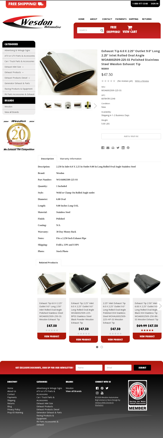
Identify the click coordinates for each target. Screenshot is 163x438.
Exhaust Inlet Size (14, 66)
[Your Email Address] (118, 368)
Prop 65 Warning (15, 412)
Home (10, 388)
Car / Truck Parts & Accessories (19, 61)
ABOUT (93, 19)
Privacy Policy (13, 409)
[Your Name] (89, 368)
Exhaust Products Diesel (17, 77)
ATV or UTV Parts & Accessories (20, 55)
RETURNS (147, 19)
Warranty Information (70, 158)
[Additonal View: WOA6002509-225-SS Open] (88, 105)
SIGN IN (154, 3)
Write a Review (142, 81)
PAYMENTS (121, 19)
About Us (11, 391)
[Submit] (142, 368)
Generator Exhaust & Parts (17, 83)
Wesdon (8, 106)
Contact (11, 394)
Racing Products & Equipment (19, 88)
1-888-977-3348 (140, 3)
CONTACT (107, 19)
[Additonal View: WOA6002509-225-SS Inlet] (68, 105)
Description (47, 158)
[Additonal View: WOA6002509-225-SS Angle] (78, 105)
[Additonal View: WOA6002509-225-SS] (48, 105)
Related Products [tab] (48, 262)
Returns (11, 403)
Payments (12, 397)
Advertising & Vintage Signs (17, 50)
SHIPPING (133, 19)
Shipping (11, 400)
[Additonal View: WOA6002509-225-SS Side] (58, 105)
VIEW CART (130, 31)
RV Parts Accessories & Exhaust (19, 94)
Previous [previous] (40, 105)
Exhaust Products (14, 72)
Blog (9, 406)
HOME (81, 19)
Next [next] (95, 105)
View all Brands (12, 112)
